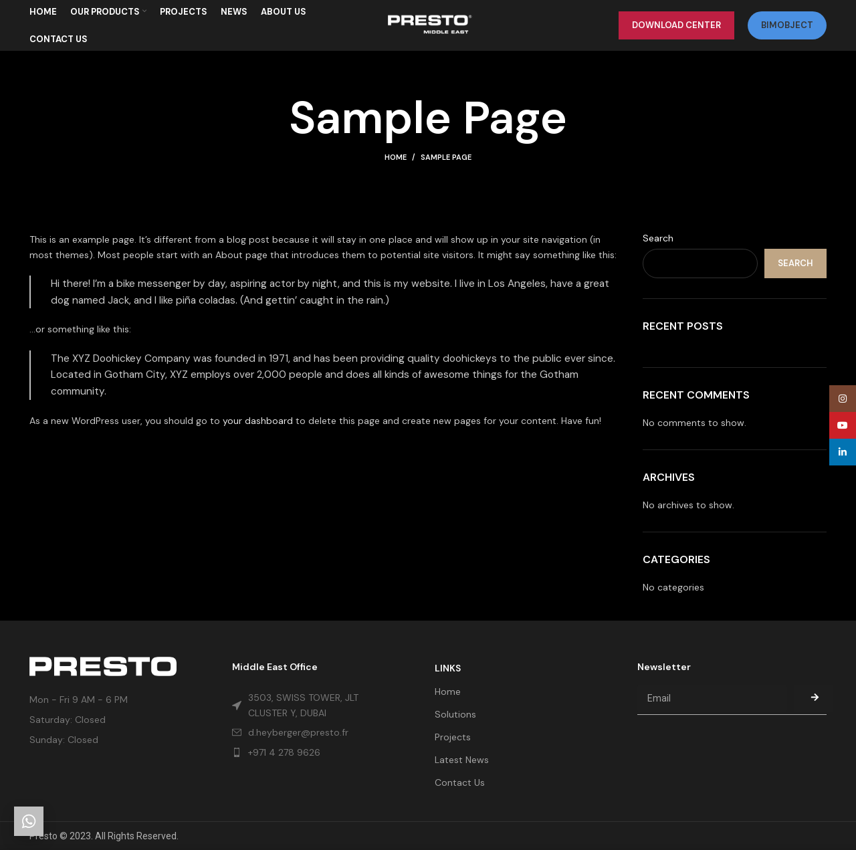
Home (396, 167)
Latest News (462, 760)
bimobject (787, 29)
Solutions (455, 714)
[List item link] (307, 752)
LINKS (448, 668)
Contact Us (460, 782)
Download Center (676, 29)
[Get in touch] (28, 821)
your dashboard (258, 430)
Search (658, 248)
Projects (453, 737)
